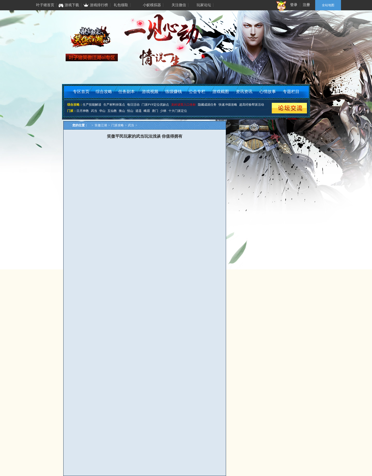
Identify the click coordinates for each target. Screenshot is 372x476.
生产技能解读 (92, 104)
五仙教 (112, 111)
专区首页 (81, 91)
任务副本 (126, 91)
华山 (102, 111)
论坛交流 (289, 108)
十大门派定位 (177, 111)
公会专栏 (197, 91)
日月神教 (82, 111)
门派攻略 (117, 125)
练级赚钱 (173, 91)
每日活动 (133, 104)
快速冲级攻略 (228, 104)
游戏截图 (220, 91)
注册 (306, 5)
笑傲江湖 (101, 125)
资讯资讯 (244, 91)
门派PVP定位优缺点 (155, 104)
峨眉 (147, 111)
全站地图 (328, 5)
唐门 (155, 111)
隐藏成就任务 (207, 104)
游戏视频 (150, 91)
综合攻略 (104, 91)
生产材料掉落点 (114, 104)
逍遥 (138, 111)
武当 (94, 111)
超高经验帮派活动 (251, 104)
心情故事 (267, 91)
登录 (293, 5)
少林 (163, 111)
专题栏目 (291, 91)
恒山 (130, 111)
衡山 (122, 111)
